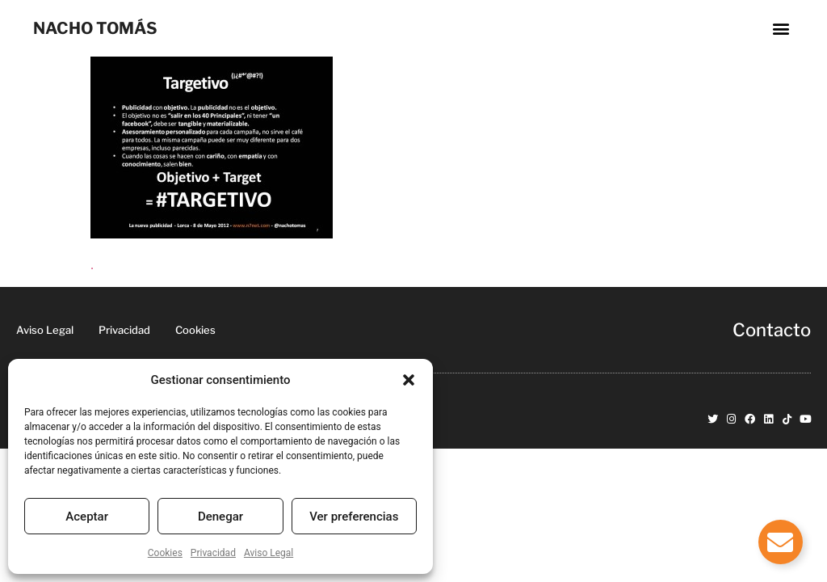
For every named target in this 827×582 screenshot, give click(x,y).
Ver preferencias (353, 516)
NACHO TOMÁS (95, 28)
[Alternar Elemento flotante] (780, 542)
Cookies (165, 553)
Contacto (772, 329)
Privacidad (213, 553)
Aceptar (86, 516)
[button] (409, 380)
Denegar (220, 516)
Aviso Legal (268, 553)
